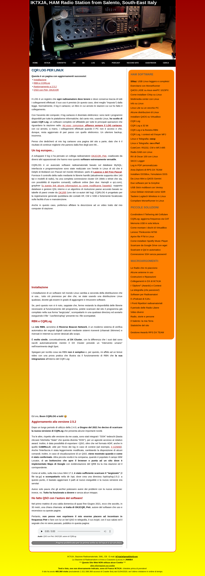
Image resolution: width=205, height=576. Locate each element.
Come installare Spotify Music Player (149, 241)
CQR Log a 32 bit (139, 125)
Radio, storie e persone (142, 316)
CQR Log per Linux (47, 70)
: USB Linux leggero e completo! (150, 81)
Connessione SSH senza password (148, 254)
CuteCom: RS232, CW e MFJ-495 (148, 147)
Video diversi (137, 312)
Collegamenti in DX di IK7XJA (146, 281)
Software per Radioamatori (144, 294)
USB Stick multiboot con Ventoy (147, 187)
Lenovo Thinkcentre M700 (144, 232)
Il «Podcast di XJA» (140, 299)
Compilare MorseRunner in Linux (147, 200)
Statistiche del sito (140, 325)
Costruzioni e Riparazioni (143, 276)
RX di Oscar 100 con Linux (144, 156)
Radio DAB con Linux (141, 152)
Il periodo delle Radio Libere (145, 307)
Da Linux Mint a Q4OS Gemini (146, 178)
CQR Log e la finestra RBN (144, 130)
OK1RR (62, 192)
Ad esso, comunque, (92, 125)
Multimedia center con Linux (145, 99)
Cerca (166, 63)
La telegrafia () (145, 290)
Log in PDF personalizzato (144, 165)
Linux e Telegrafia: (143, 138)
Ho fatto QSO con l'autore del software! (57, 498)
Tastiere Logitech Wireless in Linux (148, 196)
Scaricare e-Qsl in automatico (146, 249)
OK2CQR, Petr (98, 156)
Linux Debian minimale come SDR (148, 192)
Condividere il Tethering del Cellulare (149, 214)
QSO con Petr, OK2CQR (46, 90)
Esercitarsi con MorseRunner (145, 85)
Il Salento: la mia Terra (142, 321)
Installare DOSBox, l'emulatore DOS (149, 174)
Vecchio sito (133, 63)
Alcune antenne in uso (142, 272)
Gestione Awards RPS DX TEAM (147, 332)
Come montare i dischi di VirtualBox (149, 227)
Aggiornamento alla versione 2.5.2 (54, 421)
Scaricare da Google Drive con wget (149, 245)
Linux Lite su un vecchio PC (145, 108)
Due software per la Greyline (145, 183)
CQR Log (135, 121)
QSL (103, 63)
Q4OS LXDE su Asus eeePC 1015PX (150, 90)
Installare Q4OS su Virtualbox (146, 116)
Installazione (40, 79)
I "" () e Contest (146, 285)
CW (74, 63)
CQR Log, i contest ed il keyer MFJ (148, 134)
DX (83, 63)
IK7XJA (47, 63)
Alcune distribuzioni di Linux (145, 112)
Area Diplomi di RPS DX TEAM (146, 169)
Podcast (116, 63)
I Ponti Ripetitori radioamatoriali (146, 303)
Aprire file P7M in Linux (142, 236)
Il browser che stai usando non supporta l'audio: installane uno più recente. (76, 531)
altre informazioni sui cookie (102, 565)
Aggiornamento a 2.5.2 (45, 86)
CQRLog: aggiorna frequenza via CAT (150, 219)
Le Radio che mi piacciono (144, 268)
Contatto (61, 63)
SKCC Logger (138, 161)
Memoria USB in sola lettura (145, 223)
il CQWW (116, 447)
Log (93, 63)
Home (35, 63)
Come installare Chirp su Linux (146, 94)
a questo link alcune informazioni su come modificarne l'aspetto (76, 185)
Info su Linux (137, 103)
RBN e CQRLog (42, 83)
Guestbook (150, 63)
